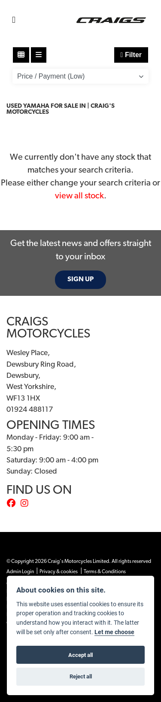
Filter (131, 54)
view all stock (79, 196)
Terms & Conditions (105, 571)
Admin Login (20, 571)
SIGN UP (80, 279)
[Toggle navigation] (14, 20)
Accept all (80, 655)
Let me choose (114, 632)
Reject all (81, 676)
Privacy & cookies (58, 571)
